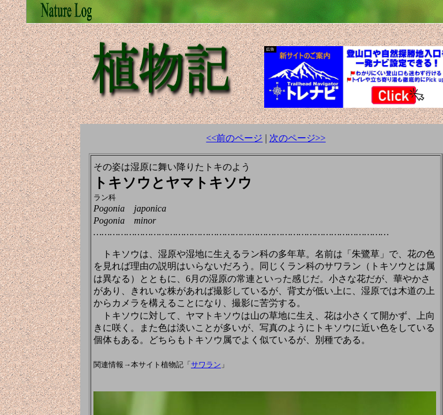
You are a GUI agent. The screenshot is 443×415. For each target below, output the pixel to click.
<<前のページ (234, 138)
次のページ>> (297, 138)
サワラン (206, 364)
